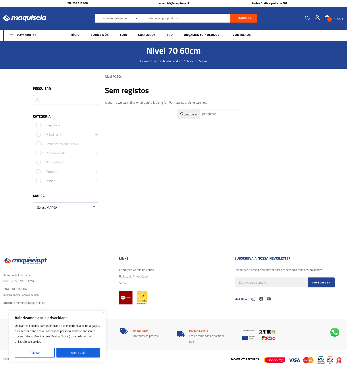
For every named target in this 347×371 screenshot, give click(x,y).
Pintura (50, 172)
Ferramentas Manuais (60, 144)
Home (144, 61)
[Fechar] (103, 313)
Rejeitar (35, 352)
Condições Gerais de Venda (136, 269)
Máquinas (52, 134)
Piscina (50, 181)
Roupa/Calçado (55, 153)
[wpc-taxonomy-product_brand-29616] (65, 207)
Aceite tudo (78, 352)
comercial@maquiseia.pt (173, 3)
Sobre (123, 283)
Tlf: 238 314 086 (77, 3)
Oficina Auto (54, 162)
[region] (57, 336)
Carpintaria (53, 125)
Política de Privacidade (133, 276)
